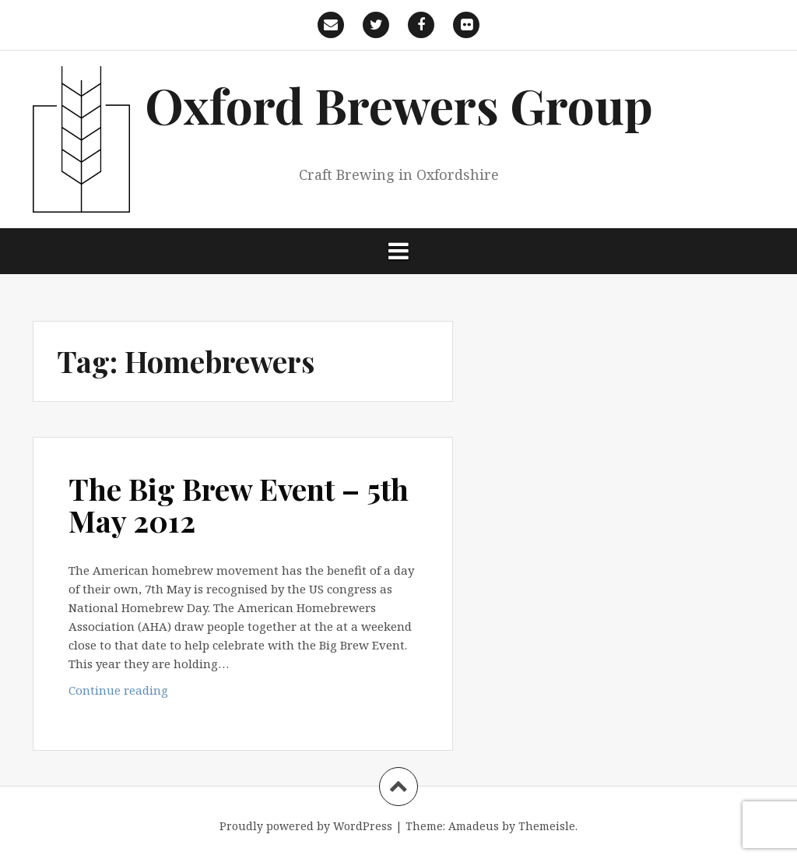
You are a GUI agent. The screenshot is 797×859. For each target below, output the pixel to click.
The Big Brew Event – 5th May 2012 (238, 505)
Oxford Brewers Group (399, 104)
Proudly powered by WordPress (305, 826)
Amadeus (473, 826)
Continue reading (134, 693)
